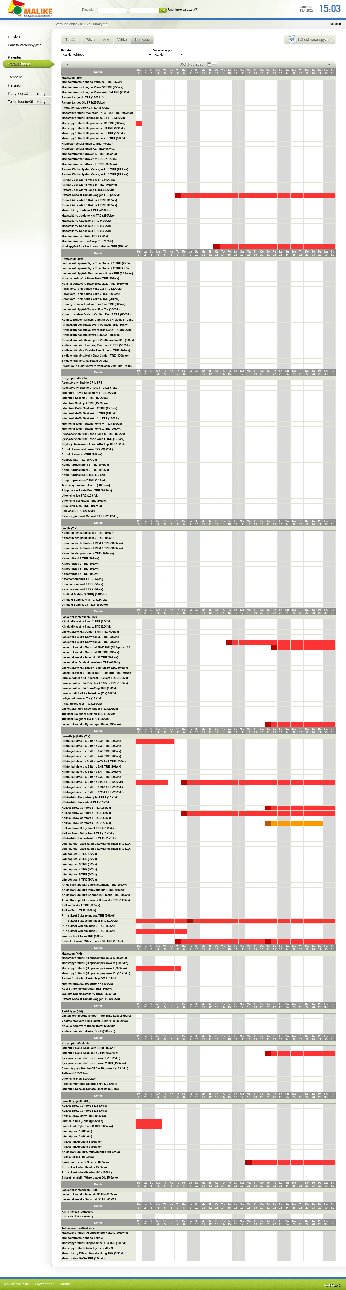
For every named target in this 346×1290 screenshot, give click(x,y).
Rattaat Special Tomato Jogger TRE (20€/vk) (91, 195)
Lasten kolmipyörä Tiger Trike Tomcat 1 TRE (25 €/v (96, 263)
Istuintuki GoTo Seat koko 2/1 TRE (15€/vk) (90, 418)
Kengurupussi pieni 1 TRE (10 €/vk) (85, 464)
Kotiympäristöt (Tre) (75, 378)
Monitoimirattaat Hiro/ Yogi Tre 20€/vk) (87, 241)
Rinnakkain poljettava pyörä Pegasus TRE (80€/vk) (95, 324)
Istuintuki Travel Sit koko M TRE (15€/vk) (89, 392)
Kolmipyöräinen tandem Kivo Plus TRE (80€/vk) (93, 304)
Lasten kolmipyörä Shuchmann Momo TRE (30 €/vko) (97, 273)
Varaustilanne (19, 64)
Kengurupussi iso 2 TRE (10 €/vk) (84, 480)
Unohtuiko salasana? (182, 9)
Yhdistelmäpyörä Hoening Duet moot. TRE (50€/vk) (96, 345)
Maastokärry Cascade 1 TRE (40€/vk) (86, 220)
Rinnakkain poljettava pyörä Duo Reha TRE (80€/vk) (96, 329)
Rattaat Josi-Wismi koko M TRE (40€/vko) (89, 184)
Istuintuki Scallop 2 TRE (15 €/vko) (85, 397)
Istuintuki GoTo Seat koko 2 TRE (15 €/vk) (89, 408)
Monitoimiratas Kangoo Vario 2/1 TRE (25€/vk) (92, 81)
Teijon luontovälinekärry (26, 102)
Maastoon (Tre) (72, 77)
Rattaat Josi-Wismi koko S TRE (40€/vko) (89, 179)
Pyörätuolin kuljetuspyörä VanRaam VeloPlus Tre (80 (97, 365)
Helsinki (14, 85)
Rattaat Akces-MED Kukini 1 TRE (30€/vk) (89, 205)
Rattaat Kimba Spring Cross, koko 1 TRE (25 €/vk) (95, 169)
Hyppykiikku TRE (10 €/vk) (79, 459)
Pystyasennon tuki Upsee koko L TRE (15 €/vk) (93, 439)
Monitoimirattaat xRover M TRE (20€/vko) (89, 159)
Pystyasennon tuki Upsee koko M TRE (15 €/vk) (93, 433)
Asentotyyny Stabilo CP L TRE (82, 382)
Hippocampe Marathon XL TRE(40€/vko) (88, 148)
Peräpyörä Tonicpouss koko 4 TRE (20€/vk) (90, 299)
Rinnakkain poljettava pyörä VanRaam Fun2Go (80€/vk (98, 340)
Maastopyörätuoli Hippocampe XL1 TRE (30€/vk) (94, 138)
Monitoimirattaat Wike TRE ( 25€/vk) (85, 236)
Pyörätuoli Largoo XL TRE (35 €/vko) (86, 107)
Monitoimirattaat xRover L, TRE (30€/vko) (89, 164)
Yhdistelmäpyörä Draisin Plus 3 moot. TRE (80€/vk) (96, 350)
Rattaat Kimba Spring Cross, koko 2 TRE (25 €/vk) (95, 174)
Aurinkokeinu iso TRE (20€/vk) (82, 454)
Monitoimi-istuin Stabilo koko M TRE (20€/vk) (92, 423)
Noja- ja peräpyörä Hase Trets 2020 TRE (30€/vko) (95, 283)
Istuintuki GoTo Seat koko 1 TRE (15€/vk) (89, 413)
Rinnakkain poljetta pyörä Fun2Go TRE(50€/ (91, 334)
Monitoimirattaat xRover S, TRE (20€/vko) (89, 153)
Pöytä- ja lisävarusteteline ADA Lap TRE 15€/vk (93, 444)
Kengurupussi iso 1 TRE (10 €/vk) (84, 474)
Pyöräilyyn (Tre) (72, 258)
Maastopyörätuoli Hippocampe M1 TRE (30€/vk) (93, 123)
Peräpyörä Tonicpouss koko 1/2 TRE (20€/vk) (92, 288)
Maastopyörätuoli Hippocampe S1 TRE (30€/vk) (93, 117)
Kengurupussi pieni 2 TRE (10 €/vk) (85, 469)
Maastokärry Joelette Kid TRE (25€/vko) (88, 215)
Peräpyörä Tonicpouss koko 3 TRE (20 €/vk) (91, 293)
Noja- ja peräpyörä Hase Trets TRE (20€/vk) (90, 278)
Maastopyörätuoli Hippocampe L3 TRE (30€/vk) (93, 128)
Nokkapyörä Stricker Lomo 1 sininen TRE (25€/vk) (95, 246)
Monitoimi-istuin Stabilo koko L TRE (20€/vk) (91, 428)
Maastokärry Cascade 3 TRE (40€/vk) (86, 230)
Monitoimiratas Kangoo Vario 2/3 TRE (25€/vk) (92, 87)
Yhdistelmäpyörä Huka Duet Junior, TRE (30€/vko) (95, 355)
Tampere (15, 77)
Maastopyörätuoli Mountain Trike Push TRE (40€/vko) (97, 112)
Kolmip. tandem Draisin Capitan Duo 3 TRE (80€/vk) (96, 314)
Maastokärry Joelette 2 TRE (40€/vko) (86, 210)
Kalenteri (15, 57)
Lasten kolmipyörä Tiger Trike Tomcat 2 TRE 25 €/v (96, 268)
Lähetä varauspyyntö (24, 45)
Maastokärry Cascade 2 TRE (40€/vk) (86, 225)
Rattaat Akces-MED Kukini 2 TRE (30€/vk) (89, 200)
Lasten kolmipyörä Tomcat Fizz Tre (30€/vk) (91, 309)
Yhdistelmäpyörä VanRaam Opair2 (85, 360)
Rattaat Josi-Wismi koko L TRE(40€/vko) (88, 189)
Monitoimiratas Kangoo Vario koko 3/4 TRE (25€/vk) (96, 92)
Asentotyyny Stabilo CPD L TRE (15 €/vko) (90, 387)
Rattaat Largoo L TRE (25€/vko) (83, 97)
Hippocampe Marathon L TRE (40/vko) (87, 143)
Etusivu (14, 37)
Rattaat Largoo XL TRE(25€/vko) (83, 102)
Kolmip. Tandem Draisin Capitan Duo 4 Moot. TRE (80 (97, 319)
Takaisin (335, 24)
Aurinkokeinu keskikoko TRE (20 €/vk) (87, 449)
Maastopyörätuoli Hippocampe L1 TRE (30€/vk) (93, 133)
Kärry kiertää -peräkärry (27, 93)
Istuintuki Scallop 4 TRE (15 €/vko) (85, 403)
